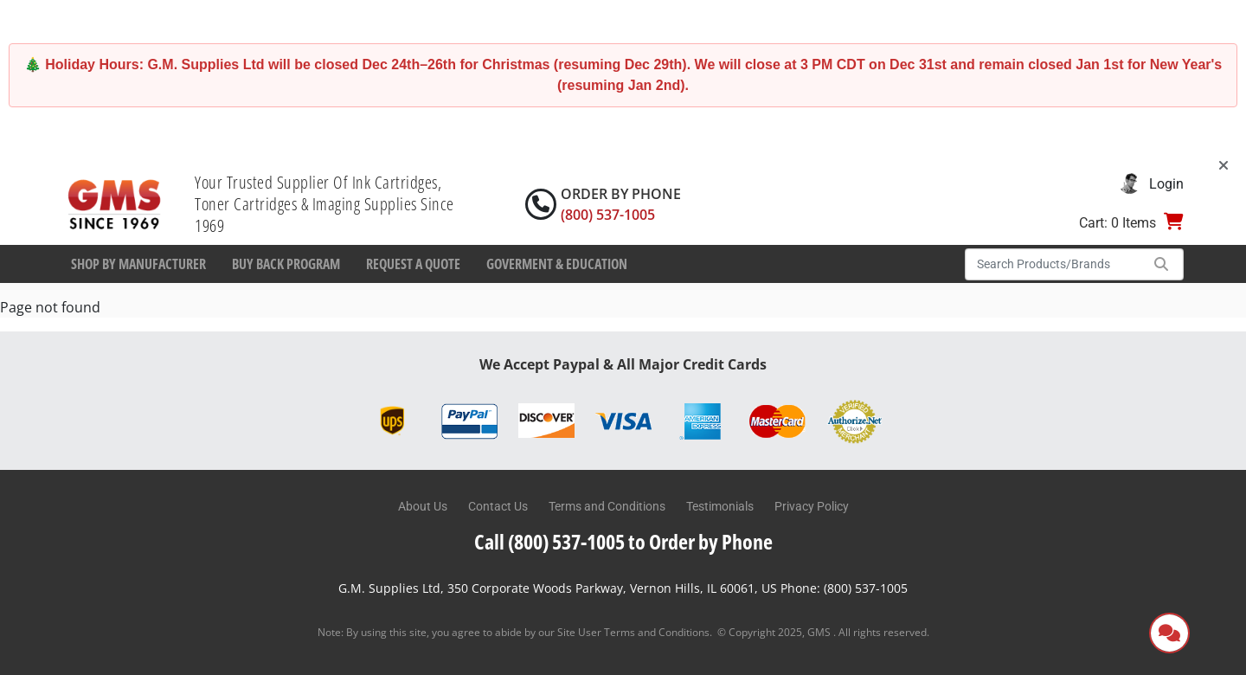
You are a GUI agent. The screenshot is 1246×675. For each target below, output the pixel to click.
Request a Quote (413, 263)
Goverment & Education (556, 263)
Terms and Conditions (607, 506)
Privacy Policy (811, 506)
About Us (422, 506)
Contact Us (498, 506)
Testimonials (720, 506)
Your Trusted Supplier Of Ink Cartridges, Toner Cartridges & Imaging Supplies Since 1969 (324, 203)
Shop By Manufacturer (138, 263)
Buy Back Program (286, 263)
